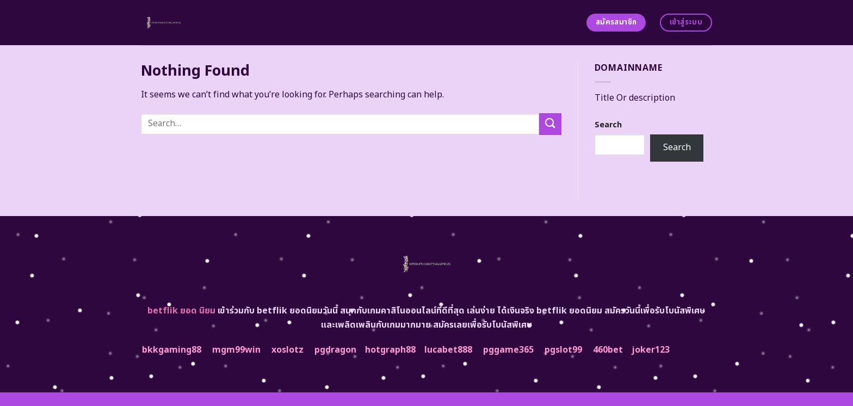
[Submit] (550, 123)
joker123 (651, 349)
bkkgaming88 (171, 349)
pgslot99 (563, 349)
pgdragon (335, 349)
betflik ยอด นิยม (181, 310)
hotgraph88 (390, 349)
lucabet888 (448, 349)
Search (608, 125)
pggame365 (508, 349)
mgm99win (236, 349)
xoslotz (287, 349)
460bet (608, 349)
